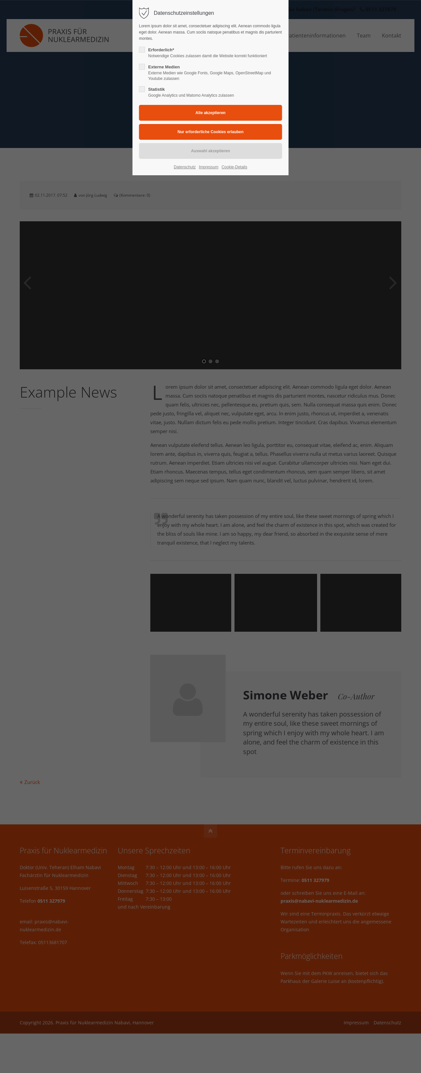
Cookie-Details (234, 167)
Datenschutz (185, 167)
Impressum (208, 167)
